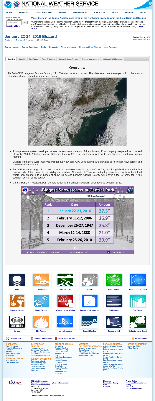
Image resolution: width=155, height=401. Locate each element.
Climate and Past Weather (90, 47)
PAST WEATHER (44, 12)
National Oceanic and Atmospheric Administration (50, 383)
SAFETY (62, 12)
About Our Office (133, 346)
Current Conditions (30, 47)
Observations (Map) (38, 363)
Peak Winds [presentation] (33, 59)
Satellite (89, 288)
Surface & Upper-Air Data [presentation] (68, 59)
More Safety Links (86, 355)
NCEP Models (11, 361)
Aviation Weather (61, 348)
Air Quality (59, 346)
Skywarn (17, 330)
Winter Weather (41, 309)
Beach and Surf (114, 330)
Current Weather (41, 288)
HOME (9, 12)
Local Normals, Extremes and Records (40, 353)
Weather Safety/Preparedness (90, 345)
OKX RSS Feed (139, 338)
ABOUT (143, 12)
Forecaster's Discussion (89, 309)
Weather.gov (9, 40)
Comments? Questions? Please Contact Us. (47, 395)
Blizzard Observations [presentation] (90, 59)
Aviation (9, 350)
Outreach (58, 362)
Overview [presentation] (11, 59)
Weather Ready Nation (87, 348)
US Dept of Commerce (39, 381)
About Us (129, 386)
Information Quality (110, 383)
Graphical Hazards (17, 309)
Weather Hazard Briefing (65, 309)
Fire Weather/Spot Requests (13, 354)
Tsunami (58, 370)
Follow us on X (13, 338)
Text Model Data (12, 362)
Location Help (13, 26)
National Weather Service (40, 385)
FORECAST (24, 12)
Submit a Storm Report (138, 330)
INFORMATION (80, 12)
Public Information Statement (38, 369)
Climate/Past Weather (37, 345)
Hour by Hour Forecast (138, 288)
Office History (132, 348)
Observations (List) (38, 361)
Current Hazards (12, 47)
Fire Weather (41, 330)
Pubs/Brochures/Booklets (89, 354)
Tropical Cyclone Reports (40, 355)
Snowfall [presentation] (22, 59)
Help (105, 385)
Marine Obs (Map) (37, 364)
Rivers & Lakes (65, 288)
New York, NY (21, 40)
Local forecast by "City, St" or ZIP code (14, 18)
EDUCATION (99, 12)
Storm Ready (84, 350)
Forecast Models (15, 359)
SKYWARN (59, 366)
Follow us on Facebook (41, 338)
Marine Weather (61, 361)
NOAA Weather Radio (87, 352)
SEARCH (129, 12)
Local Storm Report (38, 366)
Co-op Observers (61, 351)
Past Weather (138, 309)
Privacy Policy (131, 381)
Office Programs (64, 344)
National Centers (112, 344)
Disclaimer (107, 381)
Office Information (137, 344)
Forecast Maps (114, 288)
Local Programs (110, 47)
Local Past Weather (38, 348)
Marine (9, 351)
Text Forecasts (12, 346)
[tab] (11, 59)
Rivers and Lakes (68, 47)
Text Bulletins (114, 309)
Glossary (106, 386)
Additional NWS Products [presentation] (112, 59)
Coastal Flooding (89, 330)
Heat (56, 355)
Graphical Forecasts (14, 348)
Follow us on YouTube (65, 338)
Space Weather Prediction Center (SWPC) (113, 365)
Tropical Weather (61, 368)
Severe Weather (61, 364)
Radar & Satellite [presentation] (48, 59)
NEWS (115, 12)
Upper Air (58, 373)
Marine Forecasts (65, 330)
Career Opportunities (134, 388)
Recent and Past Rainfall (40, 350)
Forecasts (53, 47)
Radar (43, 47)
